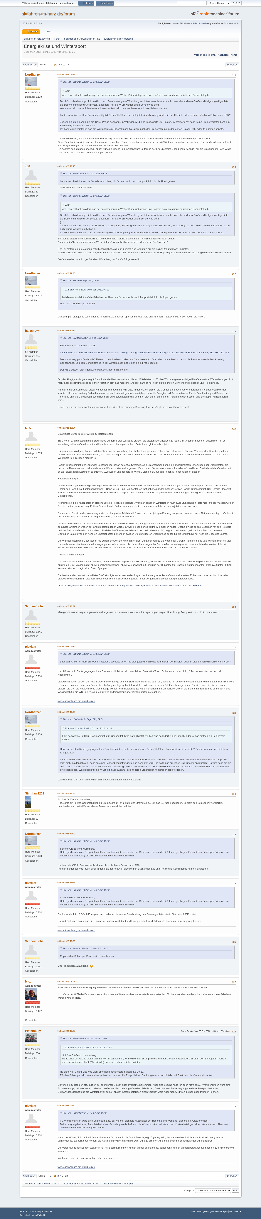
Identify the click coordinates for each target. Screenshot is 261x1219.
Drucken (232, 65)
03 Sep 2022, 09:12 (66, 74)
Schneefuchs (34, 606)
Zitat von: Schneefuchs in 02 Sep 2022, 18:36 (86, 338)
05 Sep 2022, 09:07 (66, 981)
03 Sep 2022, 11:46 (66, 166)
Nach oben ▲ (235, 1211)
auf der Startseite (199, 23)
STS (28, 428)
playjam (30, 646)
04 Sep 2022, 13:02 (66, 834)
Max (28, 981)
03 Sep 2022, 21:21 (66, 606)
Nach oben (29, 1176)
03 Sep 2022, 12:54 (66, 330)
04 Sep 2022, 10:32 (66, 712)
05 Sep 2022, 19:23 (66, 1031)
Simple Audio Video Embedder (33, 1215)
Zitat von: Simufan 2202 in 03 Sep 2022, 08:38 (86, 82)
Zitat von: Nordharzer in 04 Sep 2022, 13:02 (85, 1038)
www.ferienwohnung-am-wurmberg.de (76, 701)
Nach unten (30, 65)
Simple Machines (44, 1211)
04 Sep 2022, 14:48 (66, 883)
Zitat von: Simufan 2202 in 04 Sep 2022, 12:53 (86, 841)
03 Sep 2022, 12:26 (66, 273)
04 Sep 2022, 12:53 (66, 793)
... (64, 64)
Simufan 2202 (34, 793)
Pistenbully (33, 1030)
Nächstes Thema (227, 54)
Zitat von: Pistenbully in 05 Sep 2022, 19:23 (85, 1113)
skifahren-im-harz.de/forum (48, 13)
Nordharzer (33, 74)
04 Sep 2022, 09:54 (66, 646)
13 (67, 64)
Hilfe (193, 1211)
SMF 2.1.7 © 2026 (28, 1211)
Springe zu (188, 1190)
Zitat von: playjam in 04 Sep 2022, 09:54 (83, 719)
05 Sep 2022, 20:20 (66, 1106)
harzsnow (32, 330)
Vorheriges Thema (204, 54)
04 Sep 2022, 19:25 (66, 941)
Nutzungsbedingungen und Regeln (212, 1211)
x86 (27, 166)
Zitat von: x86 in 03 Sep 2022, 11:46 (81, 280)
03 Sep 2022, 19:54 (66, 428)
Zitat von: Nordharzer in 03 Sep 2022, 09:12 (85, 173)
